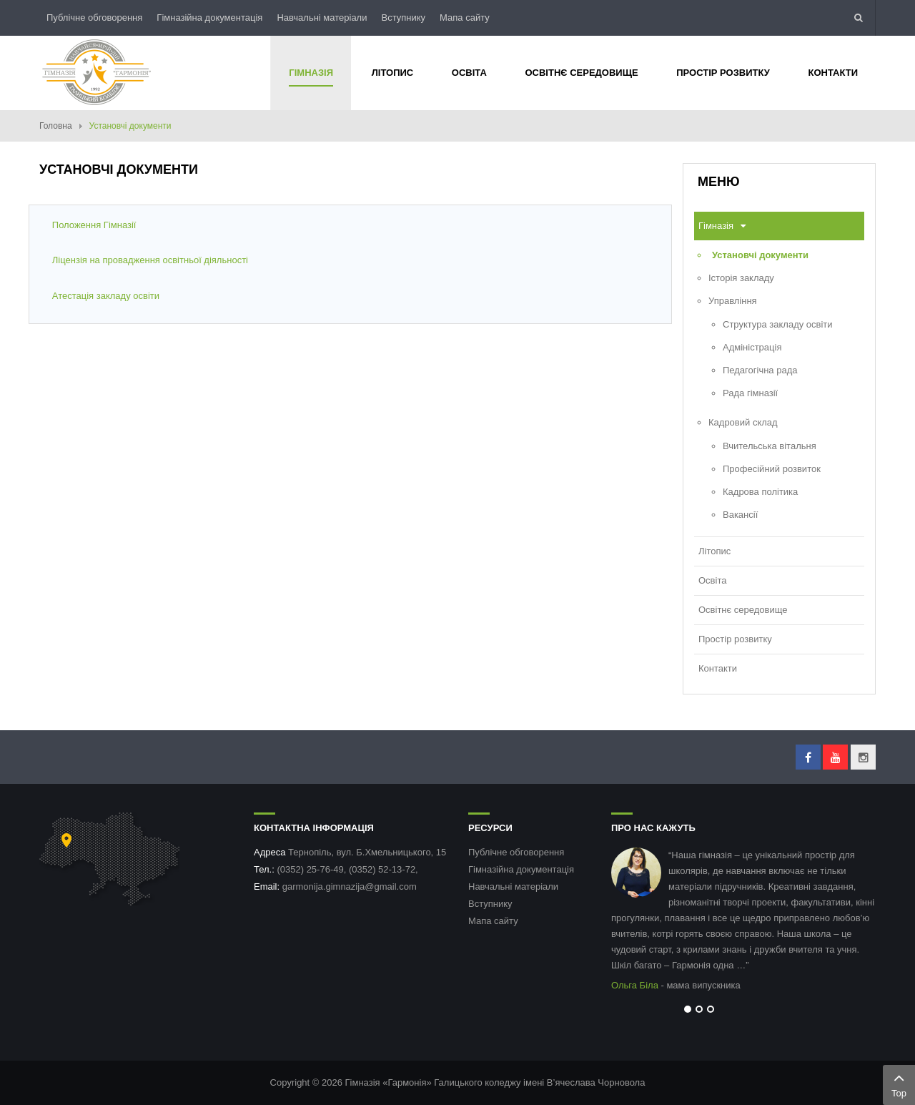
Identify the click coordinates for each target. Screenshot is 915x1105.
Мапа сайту (465, 17)
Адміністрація (752, 347)
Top (899, 1084)
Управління (732, 300)
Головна (55, 126)
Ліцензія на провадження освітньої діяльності (150, 260)
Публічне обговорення (94, 17)
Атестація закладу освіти (105, 295)
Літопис (714, 551)
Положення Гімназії (94, 225)
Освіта (712, 580)
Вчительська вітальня (769, 446)
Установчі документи (760, 255)
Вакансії (740, 514)
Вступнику (403, 17)
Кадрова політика (760, 491)
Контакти (717, 668)
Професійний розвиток (772, 468)
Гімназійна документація (209, 17)
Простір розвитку (735, 639)
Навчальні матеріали (322, 17)
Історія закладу (741, 277)
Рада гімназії (750, 393)
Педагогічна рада (760, 370)
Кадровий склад (743, 422)
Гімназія (715, 225)
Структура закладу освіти (778, 324)
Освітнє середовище (742, 609)
